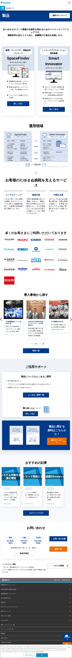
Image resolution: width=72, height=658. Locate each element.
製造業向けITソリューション (8, 587)
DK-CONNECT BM (5, 600)
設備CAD (3, 605)
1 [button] (31, 344)
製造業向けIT (6, 582)
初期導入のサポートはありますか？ (20, 388)
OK (42, 655)
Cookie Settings (29, 655)
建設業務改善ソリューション (8, 596)
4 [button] (38, 344)
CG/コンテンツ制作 (6, 618)
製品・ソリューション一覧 (7, 627)
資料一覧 (56, 582)
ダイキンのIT (4, 622)
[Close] (69, 647)
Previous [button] (1, 320)
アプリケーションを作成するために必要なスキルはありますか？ (29, 385)
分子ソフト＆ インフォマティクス (9, 609)
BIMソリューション (6, 614)
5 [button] (40, 344)
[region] (36, 651)
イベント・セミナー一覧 (7, 631)
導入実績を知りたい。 (15, 382)
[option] (13, 318)
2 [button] (33, 344)
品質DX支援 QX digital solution (8, 592)
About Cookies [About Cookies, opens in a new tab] (40, 651)
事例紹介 (3, 636)
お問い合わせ (67, 638)
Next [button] (71, 320)
